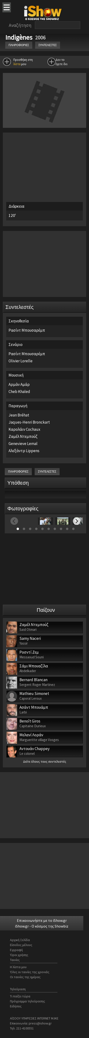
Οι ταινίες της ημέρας (25, 977)
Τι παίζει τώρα (20, 996)
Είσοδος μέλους (21, 945)
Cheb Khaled (19, 391)
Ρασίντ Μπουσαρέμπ (27, 330)
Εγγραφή (16, 950)
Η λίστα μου (18, 967)
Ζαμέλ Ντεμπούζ (23, 436)
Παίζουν (46, 610)
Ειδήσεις (16, 1006)
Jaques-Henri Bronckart (29, 422)
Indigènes (19, 37)
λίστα (16, 64)
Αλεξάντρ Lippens (24, 450)
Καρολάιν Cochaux (24, 429)
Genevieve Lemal (23, 443)
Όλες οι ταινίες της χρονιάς (29, 972)
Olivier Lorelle (21, 361)
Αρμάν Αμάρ (19, 384)
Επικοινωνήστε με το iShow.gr (42, 920)
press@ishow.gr (40, 1023)
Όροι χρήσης (19, 955)
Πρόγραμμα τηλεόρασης (27, 1001)
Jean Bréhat (19, 415)
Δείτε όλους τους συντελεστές (44, 761)
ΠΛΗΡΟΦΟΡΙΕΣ (19, 45)
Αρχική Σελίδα (20, 940)
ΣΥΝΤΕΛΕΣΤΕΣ (47, 45)
